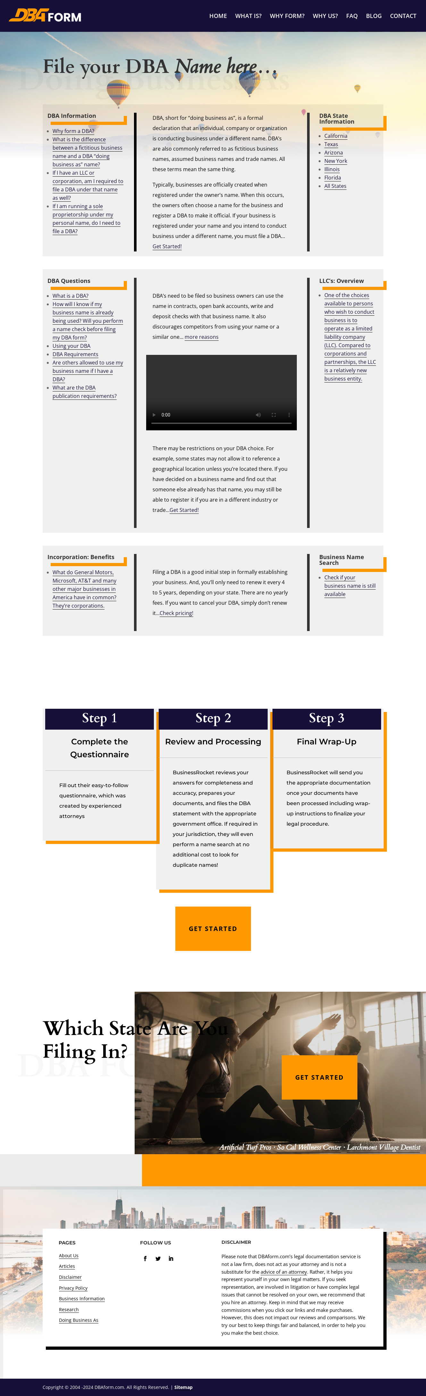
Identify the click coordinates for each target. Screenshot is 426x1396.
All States (335, 185)
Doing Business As (78, 1320)
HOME (218, 16)
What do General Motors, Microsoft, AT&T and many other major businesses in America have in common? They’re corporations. (84, 589)
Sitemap (183, 1387)
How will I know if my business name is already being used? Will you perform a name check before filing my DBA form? (88, 321)
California (335, 135)
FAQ (352, 16)
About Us (69, 1255)
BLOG (374, 16)
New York (335, 160)
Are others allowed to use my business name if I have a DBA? (88, 371)
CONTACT (403, 16)
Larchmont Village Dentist (383, 1147)
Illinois (332, 169)
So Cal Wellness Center (309, 1147)
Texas (331, 144)
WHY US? (325, 16)
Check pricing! (176, 613)
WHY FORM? (287, 16)
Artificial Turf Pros (245, 1147)
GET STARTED (213, 928)
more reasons (202, 336)
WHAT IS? (248, 16)
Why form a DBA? (73, 131)
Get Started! (184, 510)
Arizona (333, 152)
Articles (67, 1266)
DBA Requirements (75, 354)
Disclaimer (70, 1277)
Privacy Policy (73, 1288)
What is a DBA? (70, 295)
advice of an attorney (284, 1272)
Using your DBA (71, 345)
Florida (332, 177)
